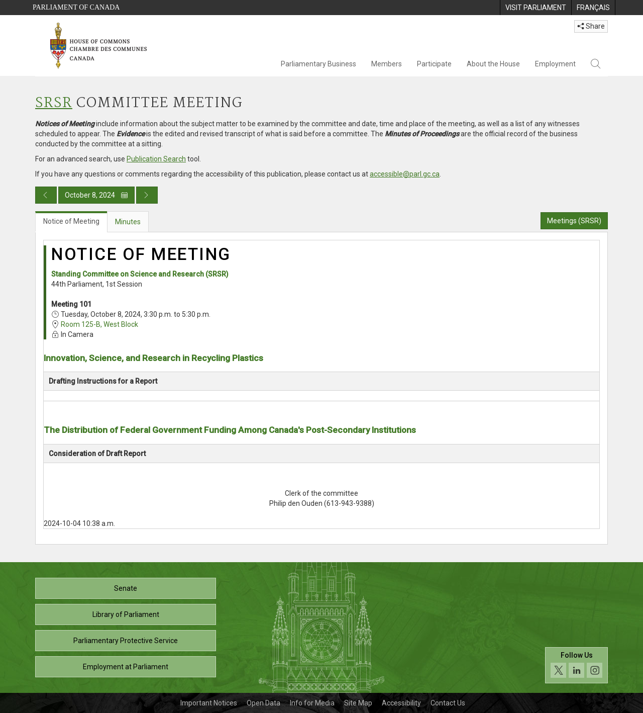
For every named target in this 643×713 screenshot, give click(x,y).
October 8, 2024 (96, 195)
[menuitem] (535, 7)
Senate (125, 588)
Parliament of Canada (76, 7)
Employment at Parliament (125, 667)
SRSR (53, 103)
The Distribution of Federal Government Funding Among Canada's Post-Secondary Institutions (230, 430)
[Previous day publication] (46, 195)
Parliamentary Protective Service (125, 641)
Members (386, 64)
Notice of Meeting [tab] (71, 221)
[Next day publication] (147, 195)
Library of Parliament (125, 614)
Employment (555, 64)
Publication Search (156, 159)
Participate (434, 64)
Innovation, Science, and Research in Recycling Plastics (153, 358)
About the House (493, 64)
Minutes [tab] (128, 222)
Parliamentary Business (318, 64)
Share (591, 26)
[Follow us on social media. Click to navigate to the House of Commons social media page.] (576, 665)
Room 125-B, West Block (99, 324)
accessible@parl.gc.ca (405, 174)
